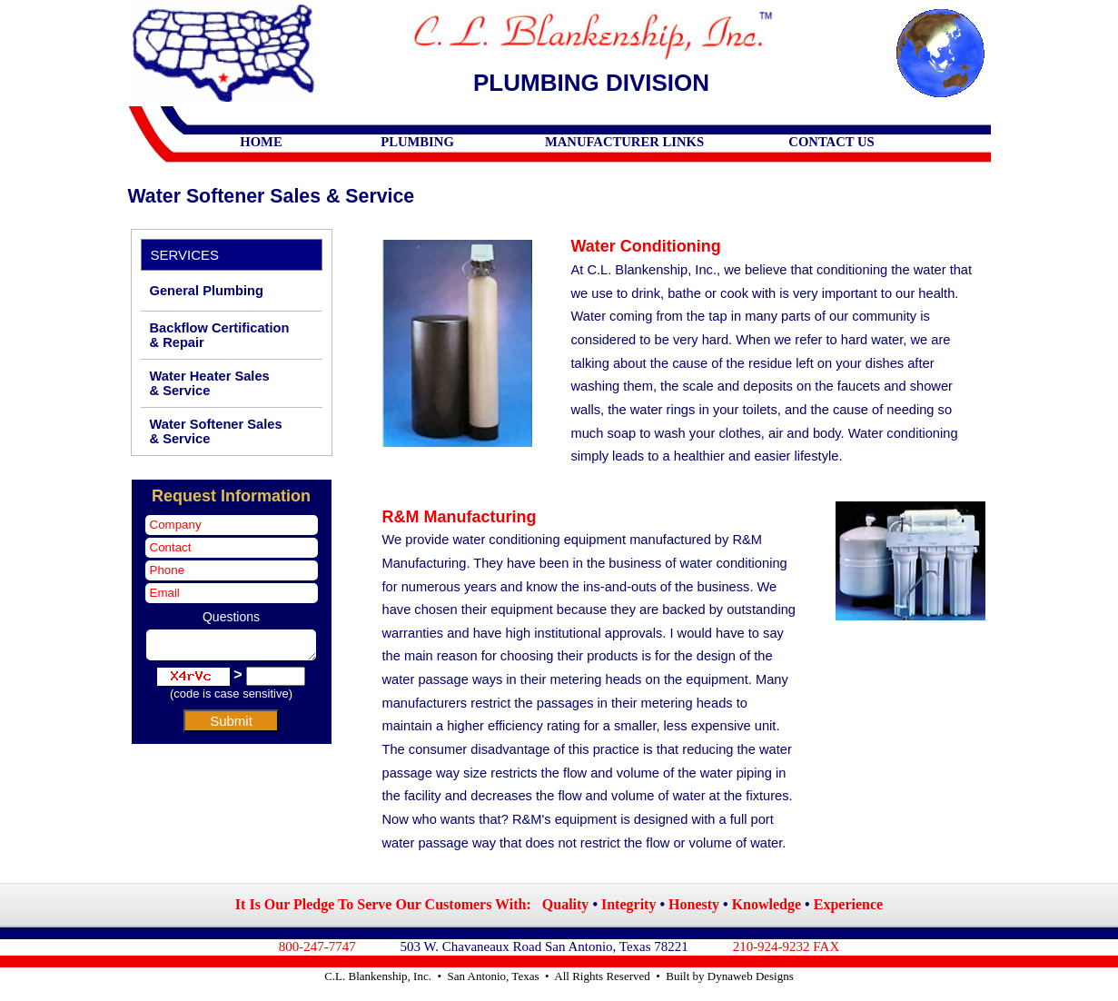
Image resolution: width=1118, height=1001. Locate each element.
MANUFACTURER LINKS (624, 141)
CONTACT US (831, 141)
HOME (261, 141)
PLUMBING (417, 141)
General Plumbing (206, 290)
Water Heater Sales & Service (210, 383)
